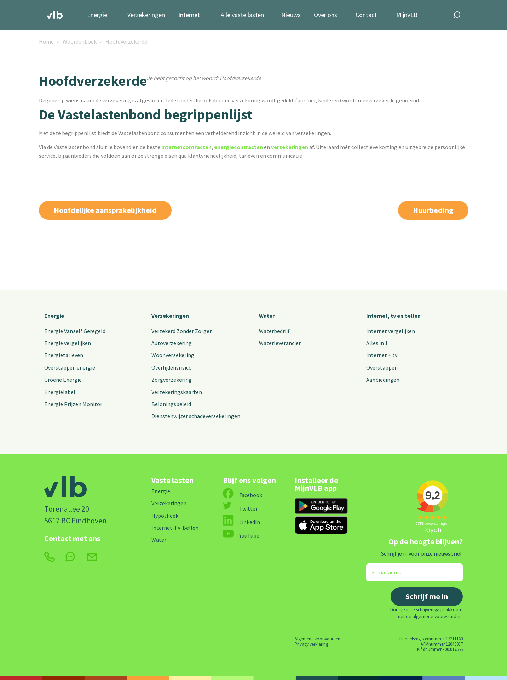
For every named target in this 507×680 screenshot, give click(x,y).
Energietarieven (63, 355)
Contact (366, 15)
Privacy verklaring (311, 644)
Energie (97, 15)
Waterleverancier (280, 343)
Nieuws (291, 15)
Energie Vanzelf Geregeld (74, 331)
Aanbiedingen (382, 379)
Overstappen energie (69, 367)
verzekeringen (289, 147)
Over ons (325, 15)
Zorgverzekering (171, 379)
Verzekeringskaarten (176, 391)
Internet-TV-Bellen (174, 527)
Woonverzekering (172, 355)
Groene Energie (63, 379)
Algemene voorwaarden (317, 638)
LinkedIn (241, 522)
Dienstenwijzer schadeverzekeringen (195, 416)
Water (267, 316)
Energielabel (59, 391)
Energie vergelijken (67, 343)
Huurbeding (433, 210)
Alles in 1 (377, 343)
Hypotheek (164, 515)
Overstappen (382, 367)
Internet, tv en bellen (393, 316)
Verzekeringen (146, 15)
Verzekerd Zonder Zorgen (182, 331)
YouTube (241, 535)
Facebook (242, 495)
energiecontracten (238, 147)
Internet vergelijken (390, 331)
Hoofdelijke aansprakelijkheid (105, 210)
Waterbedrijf (274, 331)
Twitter (240, 508)
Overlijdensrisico (171, 367)
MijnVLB (406, 15)
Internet (189, 15)
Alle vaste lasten (242, 15)
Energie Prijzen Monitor (73, 404)
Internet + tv (381, 355)
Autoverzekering (171, 343)
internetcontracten (186, 147)
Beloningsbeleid (171, 404)
